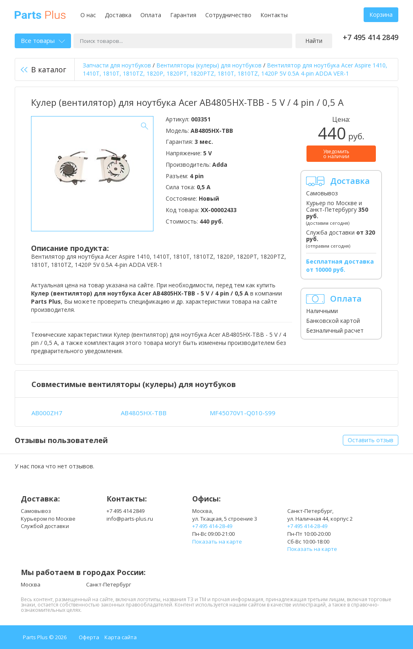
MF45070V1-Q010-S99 (242, 413)
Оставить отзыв (370, 440)
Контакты (274, 15)
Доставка (118, 15)
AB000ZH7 (46, 413)
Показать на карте (217, 541)
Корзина (381, 14)
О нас (88, 15)
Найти (313, 41)
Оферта (89, 637)
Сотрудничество (228, 15)
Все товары (43, 40)
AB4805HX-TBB (144, 413)
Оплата (150, 15)
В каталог (43, 69)
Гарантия (183, 15)
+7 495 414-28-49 (212, 526)
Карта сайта (120, 637)
